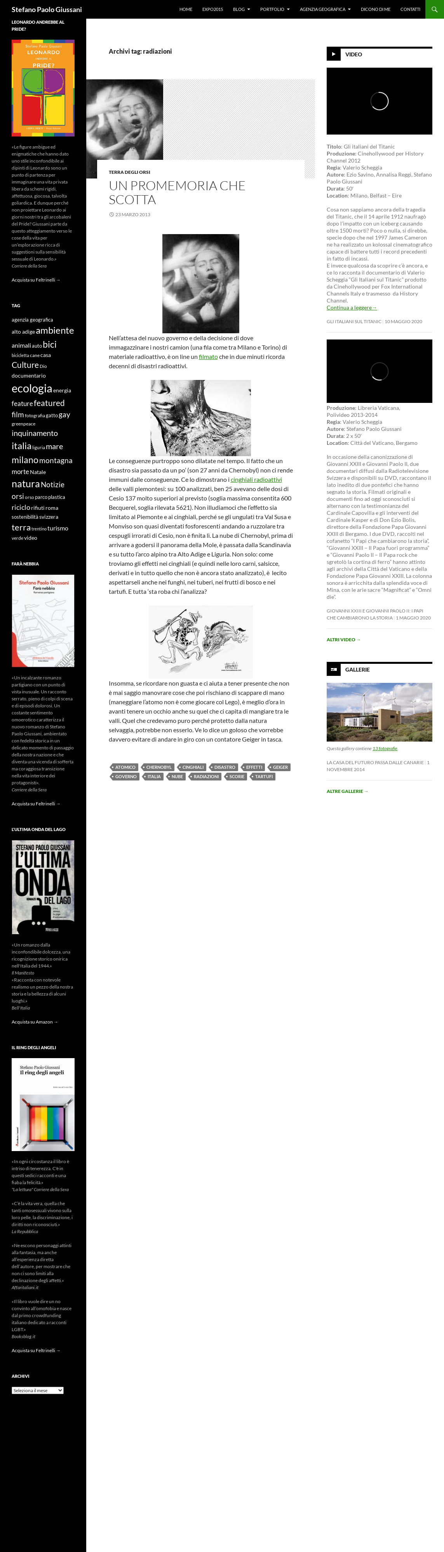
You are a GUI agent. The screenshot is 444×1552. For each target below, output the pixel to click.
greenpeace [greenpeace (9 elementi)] (23, 424)
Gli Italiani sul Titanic (354, 321)
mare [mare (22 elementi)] (54, 446)
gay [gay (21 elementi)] (64, 414)
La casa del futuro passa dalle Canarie (375, 762)
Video (353, 54)
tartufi (264, 776)
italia (154, 776)
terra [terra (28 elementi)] (21, 527)
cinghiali (193, 767)
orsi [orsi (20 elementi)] (18, 496)
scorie (237, 776)
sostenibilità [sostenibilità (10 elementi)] (25, 517)
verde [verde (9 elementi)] (17, 538)
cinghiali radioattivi (256, 479)
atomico (125, 767)
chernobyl (159, 767)
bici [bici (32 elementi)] (50, 344)
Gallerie (357, 669)
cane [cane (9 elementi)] (35, 355)
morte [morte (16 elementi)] (20, 471)
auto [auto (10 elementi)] (37, 346)
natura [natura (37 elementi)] (26, 483)
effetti (254, 767)
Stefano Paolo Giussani (47, 9)
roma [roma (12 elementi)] (51, 507)
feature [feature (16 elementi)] (22, 403)
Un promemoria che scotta (177, 192)
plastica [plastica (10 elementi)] (56, 497)
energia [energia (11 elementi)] (62, 390)
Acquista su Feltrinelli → (36, 280)
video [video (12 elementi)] (30, 537)
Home (185, 9)
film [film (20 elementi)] (18, 414)
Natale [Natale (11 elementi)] (38, 472)
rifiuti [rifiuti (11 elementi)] (38, 508)
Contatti (410, 9)
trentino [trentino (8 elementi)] (39, 528)
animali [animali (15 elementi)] (21, 345)
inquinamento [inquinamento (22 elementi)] (35, 432)
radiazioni (206, 776)
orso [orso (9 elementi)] (29, 497)
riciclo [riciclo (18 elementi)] (21, 507)
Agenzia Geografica (322, 9)
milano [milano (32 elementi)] (25, 459)
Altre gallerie (348, 791)
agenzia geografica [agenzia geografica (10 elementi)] (32, 320)
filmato (208, 356)
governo (126, 776)
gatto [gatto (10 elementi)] (52, 415)
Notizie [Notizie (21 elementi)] (52, 484)
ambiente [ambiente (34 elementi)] (55, 330)
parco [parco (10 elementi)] (41, 497)
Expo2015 (212, 9)
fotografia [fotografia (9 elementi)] (35, 415)
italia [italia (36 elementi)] (21, 445)
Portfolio (272, 9)
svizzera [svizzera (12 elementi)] (48, 516)
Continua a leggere (352, 307)
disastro (224, 767)
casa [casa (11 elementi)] (45, 355)
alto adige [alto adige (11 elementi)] (23, 332)
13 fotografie (385, 748)
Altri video (344, 639)
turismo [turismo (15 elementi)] (57, 528)
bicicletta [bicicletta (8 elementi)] (20, 355)
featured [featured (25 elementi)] (49, 403)
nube (177, 776)
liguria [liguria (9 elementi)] (38, 447)
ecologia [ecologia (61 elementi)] (32, 388)
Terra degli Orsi (129, 172)
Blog (239, 9)
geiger (280, 767)
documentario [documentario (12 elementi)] (29, 375)
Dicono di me (375, 9)
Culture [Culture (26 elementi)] (25, 365)
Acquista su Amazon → (35, 1022)
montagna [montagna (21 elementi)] (56, 460)
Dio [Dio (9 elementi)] (43, 366)
